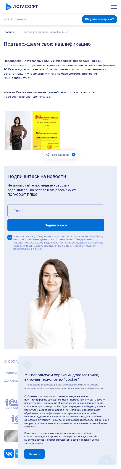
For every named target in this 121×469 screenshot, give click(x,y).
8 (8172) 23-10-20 (15, 19)
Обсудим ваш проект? (99, 19)
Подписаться (55, 225)
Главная (9, 31)
